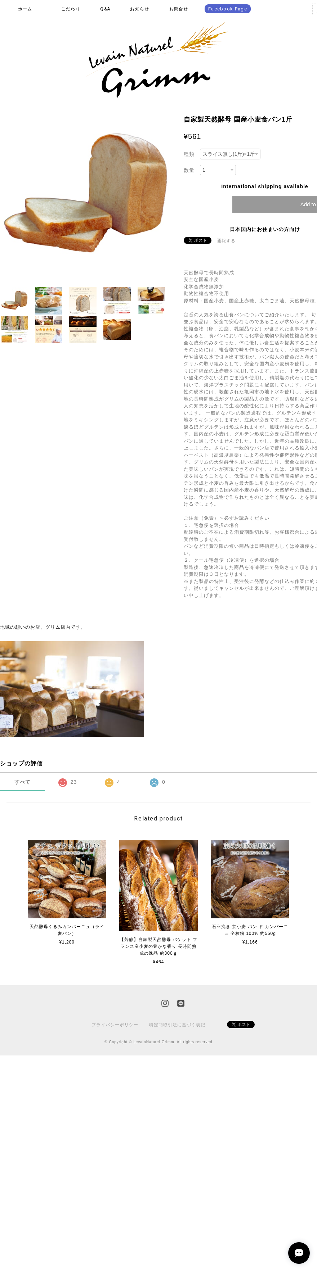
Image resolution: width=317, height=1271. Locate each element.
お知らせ (139, 9)
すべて (22, 782)
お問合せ (178, 9)
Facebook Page (227, 9)
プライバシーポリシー (114, 1024)
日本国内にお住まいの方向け (265, 229)
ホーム (25, 9)
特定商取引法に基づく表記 (177, 1024)
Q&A (105, 9)
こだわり (70, 9)
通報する (226, 240)
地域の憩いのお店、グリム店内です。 (43, 627)
